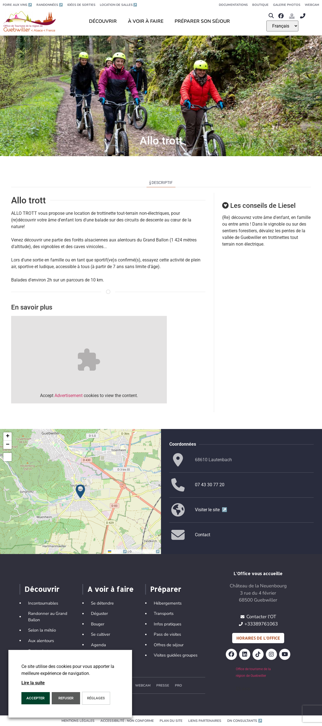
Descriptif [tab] (161, 182)
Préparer (165, 589)
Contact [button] (202, 534)
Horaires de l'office (258, 638)
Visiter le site (211, 509)
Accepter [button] (35, 698)
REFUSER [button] (65, 698)
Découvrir (41, 589)
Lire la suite (33, 682)
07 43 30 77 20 (209, 484)
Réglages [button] (96, 698)
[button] (271, 16)
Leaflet (118, 551)
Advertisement (69, 395)
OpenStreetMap (146, 551)
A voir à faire (110, 589)
